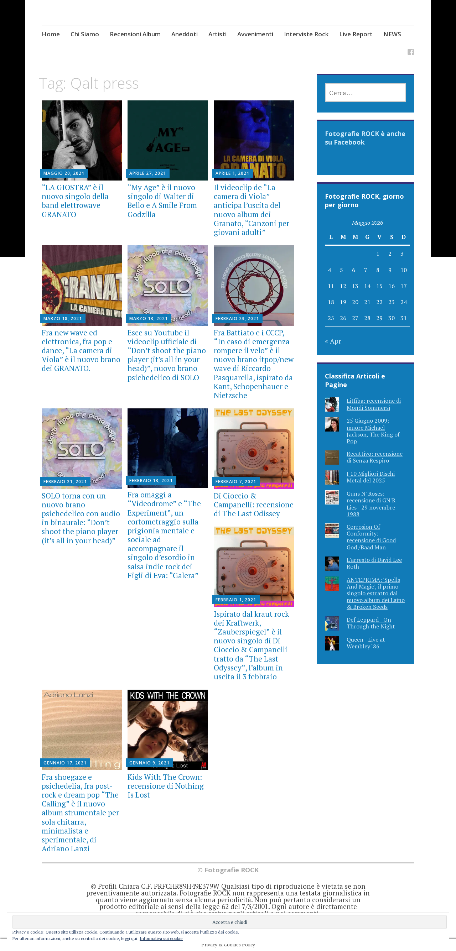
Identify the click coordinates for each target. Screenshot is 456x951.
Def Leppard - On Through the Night (371, 623)
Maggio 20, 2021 (63, 173)
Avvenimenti (255, 34)
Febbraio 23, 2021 (237, 318)
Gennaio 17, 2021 (65, 763)
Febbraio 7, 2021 (236, 482)
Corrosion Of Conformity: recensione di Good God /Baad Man (371, 537)
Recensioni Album (135, 34)
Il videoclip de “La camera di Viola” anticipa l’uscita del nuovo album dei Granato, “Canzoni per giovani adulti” (251, 209)
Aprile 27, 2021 (147, 173)
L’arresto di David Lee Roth (374, 563)
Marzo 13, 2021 (148, 318)
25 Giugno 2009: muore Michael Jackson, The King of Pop (373, 431)
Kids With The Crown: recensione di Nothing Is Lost (166, 786)
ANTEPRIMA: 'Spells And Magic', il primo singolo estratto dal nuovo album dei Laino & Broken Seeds (376, 593)
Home (51, 34)
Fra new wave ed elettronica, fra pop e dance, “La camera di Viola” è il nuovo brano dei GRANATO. (81, 350)
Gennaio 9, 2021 (149, 763)
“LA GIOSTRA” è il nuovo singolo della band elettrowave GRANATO (75, 200)
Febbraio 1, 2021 (236, 600)
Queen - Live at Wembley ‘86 (366, 643)
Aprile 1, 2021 (232, 173)
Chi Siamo (85, 34)
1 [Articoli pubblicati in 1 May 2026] (377, 253)
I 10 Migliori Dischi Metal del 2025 (371, 477)
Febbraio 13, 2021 (151, 480)
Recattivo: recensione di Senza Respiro (375, 457)
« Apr (333, 340)
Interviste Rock (306, 34)
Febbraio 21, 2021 (65, 482)
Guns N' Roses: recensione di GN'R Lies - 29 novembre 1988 (371, 504)
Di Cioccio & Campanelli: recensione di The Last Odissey (254, 504)
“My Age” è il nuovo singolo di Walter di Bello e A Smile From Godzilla (162, 200)
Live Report (356, 34)
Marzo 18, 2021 (62, 318)
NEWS (392, 34)
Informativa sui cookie (161, 938)
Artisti (217, 34)
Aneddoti (184, 34)
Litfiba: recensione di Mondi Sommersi (374, 404)
